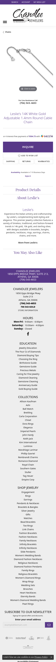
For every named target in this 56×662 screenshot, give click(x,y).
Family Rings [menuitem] (28, 570)
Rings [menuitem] (28, 495)
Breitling (28, 412)
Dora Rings (28, 423)
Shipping (10, 161)
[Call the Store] (28, 303)
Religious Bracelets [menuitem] (28, 574)
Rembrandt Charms (28, 457)
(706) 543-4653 (28, 103)
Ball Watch (28, 408)
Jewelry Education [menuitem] (28, 347)
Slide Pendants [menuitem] (28, 551)
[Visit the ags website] (28, 647)
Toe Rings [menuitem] (28, 525)
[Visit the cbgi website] (31, 638)
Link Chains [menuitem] (28, 529)
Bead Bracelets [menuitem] (27, 521)
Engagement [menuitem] (28, 492)
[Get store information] (28, 310)
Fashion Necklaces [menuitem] (28, 536)
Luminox (28, 446)
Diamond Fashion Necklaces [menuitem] (28, 559)
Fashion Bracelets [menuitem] (28, 533)
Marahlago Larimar (28, 449)
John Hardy (28, 434)
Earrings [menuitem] (28, 499)
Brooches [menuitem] (28, 589)
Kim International (28, 442)
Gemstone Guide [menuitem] (28, 366)
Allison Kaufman (28, 401)
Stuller (28, 472)
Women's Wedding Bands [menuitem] (28, 555)
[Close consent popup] (51, 657)
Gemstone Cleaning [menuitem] (28, 381)
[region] (28, 67)
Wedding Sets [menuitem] (28, 585)
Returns (26, 161)
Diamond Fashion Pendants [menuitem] (28, 566)
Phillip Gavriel (28, 453)
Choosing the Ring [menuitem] (28, 359)
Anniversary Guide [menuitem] (28, 385)
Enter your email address (28, 619)
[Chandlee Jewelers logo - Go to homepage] (28, 15)
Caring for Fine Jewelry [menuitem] (28, 374)
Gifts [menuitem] (28, 514)
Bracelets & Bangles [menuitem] (28, 507)
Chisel (28, 420)
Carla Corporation (28, 416)
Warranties (44, 161)
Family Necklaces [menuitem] (28, 540)
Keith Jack (28, 438)
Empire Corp (28, 479)
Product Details (28, 190)
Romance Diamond (28, 461)
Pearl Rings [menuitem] (28, 603)
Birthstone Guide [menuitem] (28, 362)
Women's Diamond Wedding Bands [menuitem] (28, 600)
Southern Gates (28, 468)
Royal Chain (28, 464)
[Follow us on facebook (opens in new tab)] (28, 334)
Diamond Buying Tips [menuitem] (28, 355)
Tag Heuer (28, 475)
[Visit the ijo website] (40, 638)
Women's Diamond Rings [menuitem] (28, 577)
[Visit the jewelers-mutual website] (21, 638)
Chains (8, 32)
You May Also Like (28, 253)
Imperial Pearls (28, 431)
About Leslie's (28, 198)
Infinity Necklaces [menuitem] (28, 548)
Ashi (28, 405)
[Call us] (28, 306)
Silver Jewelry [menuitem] (28, 510)
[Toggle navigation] (5, 21)
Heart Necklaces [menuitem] (28, 592)
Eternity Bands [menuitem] (28, 596)
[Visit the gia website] (9, 638)
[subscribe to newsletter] (49, 625)
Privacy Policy (40, 657)
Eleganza (27, 427)
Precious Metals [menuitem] (28, 370)
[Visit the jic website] (48, 638)
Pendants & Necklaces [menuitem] (28, 503)
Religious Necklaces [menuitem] (28, 562)
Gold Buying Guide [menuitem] (28, 388)
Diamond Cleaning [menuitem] (28, 377)
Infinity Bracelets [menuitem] (28, 544)
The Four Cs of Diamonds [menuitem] (28, 351)
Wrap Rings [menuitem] (28, 581)
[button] (14, 2)
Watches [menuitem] (28, 518)
